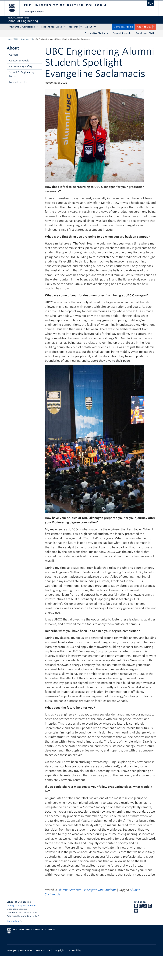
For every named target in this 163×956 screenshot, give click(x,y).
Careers (13, 54)
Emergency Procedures (19, 950)
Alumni (63, 890)
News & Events (18, 82)
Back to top (14, 921)
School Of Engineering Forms (21, 74)
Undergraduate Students (99, 890)
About (88, 26)
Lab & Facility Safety (20, 66)
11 (32, 39)
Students (75, 890)
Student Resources (51, 26)
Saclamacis (52, 894)
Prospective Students (96, 33)
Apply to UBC (144, 26)
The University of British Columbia (14, 8)
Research (73, 26)
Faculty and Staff (145, 33)
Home (9, 39)
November (25, 39)
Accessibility (74, 950)
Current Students (122, 33)
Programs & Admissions (22, 26)
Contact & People (123, 26)
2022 (16, 39)
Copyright (59, 950)
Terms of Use (43, 950)
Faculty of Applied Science (21, 905)
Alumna (135, 890)
